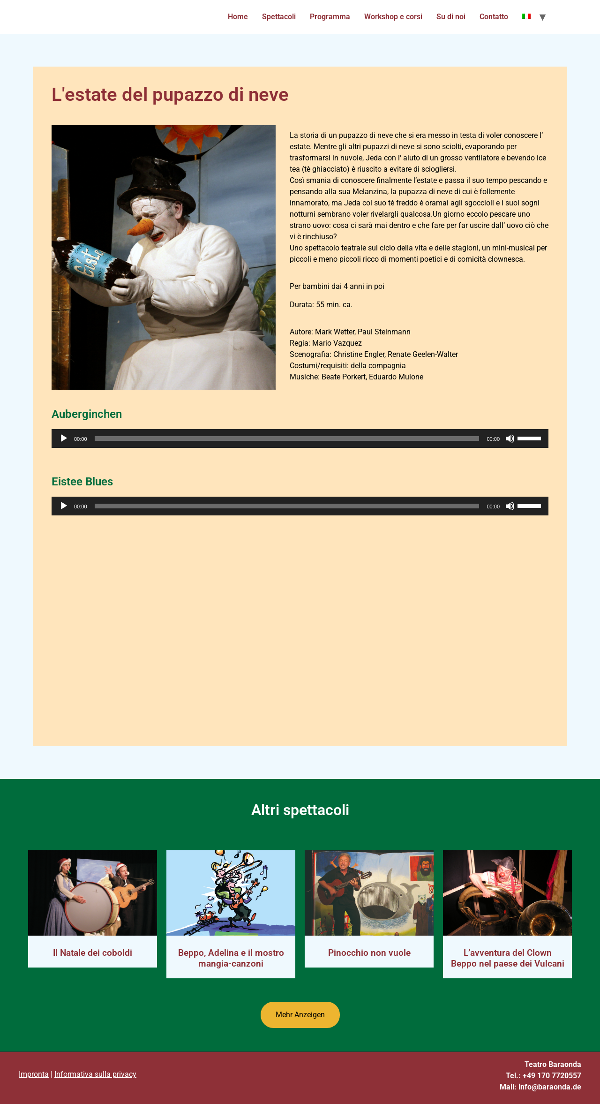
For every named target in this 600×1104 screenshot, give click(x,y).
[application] (300, 438)
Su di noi (450, 16)
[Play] (63, 438)
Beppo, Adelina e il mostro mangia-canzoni (231, 958)
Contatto (494, 16)
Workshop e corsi (393, 16)
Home (238, 16)
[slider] (287, 438)
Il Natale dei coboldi (92, 952)
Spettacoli (279, 16)
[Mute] (510, 438)
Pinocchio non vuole (369, 952)
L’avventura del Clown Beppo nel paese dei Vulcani (507, 958)
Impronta (34, 1074)
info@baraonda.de (549, 1086)
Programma (330, 16)
